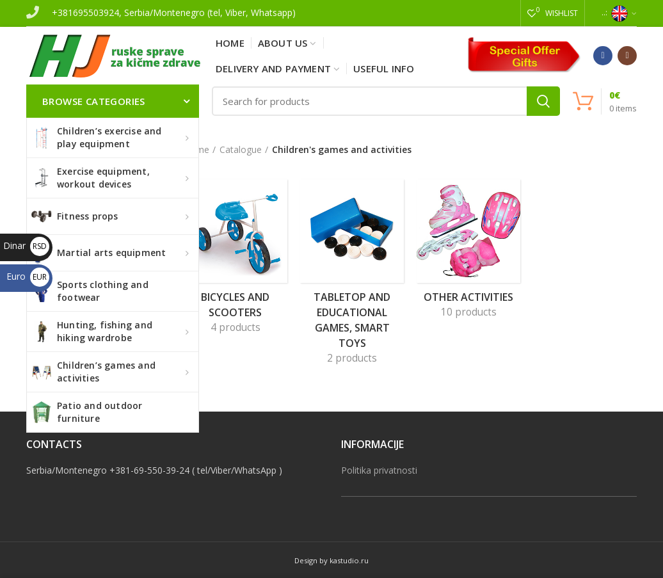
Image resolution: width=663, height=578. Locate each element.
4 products (235, 327)
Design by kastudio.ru (331, 560)
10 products (469, 312)
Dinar (26, 245)
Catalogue (241, 149)
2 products (352, 358)
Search (543, 101)
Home (196, 149)
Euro (27, 276)
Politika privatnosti (379, 470)
